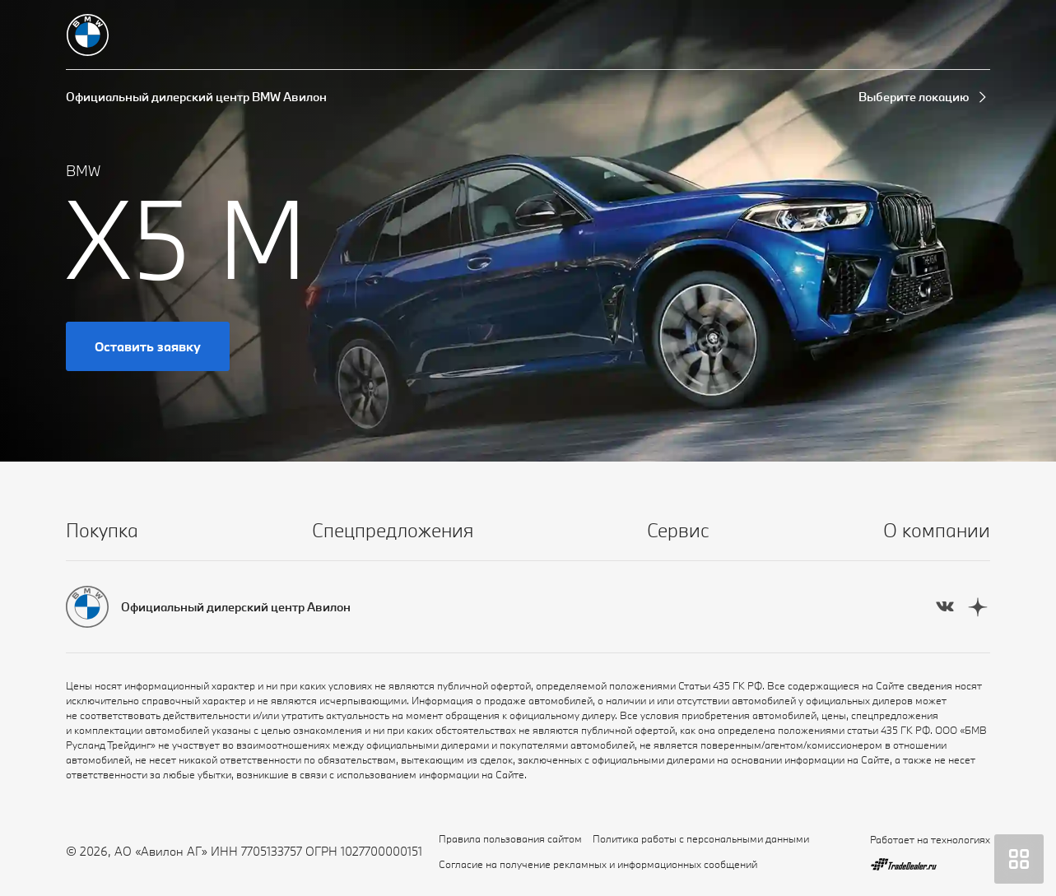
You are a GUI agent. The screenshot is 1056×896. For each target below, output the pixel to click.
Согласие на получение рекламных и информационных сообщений (598, 863)
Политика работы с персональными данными (701, 838)
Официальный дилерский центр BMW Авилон (196, 96)
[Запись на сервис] (926, 35)
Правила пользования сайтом (510, 838)
